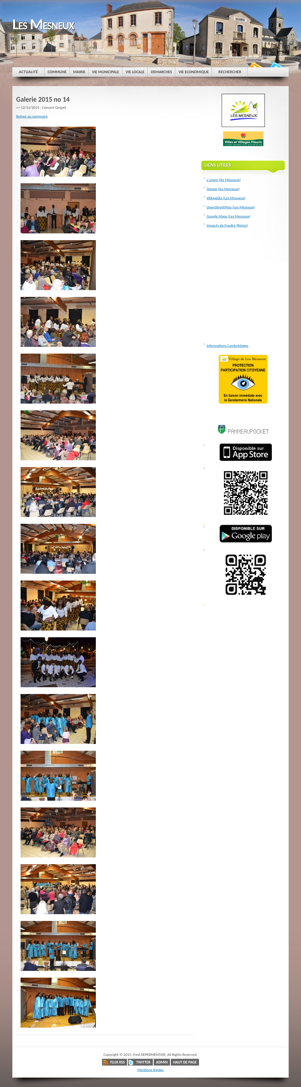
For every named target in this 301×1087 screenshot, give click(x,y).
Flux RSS (117, 1062)
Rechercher (229, 71)
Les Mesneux (43, 24)
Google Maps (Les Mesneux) (228, 216)
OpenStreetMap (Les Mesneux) (231, 207)
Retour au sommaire (32, 116)
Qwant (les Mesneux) (223, 189)
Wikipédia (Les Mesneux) (226, 198)
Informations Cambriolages (227, 345)
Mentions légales (150, 1070)
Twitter (143, 1062)
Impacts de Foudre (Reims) (227, 225)
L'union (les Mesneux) (223, 180)
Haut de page (185, 1062)
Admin (162, 1062)
